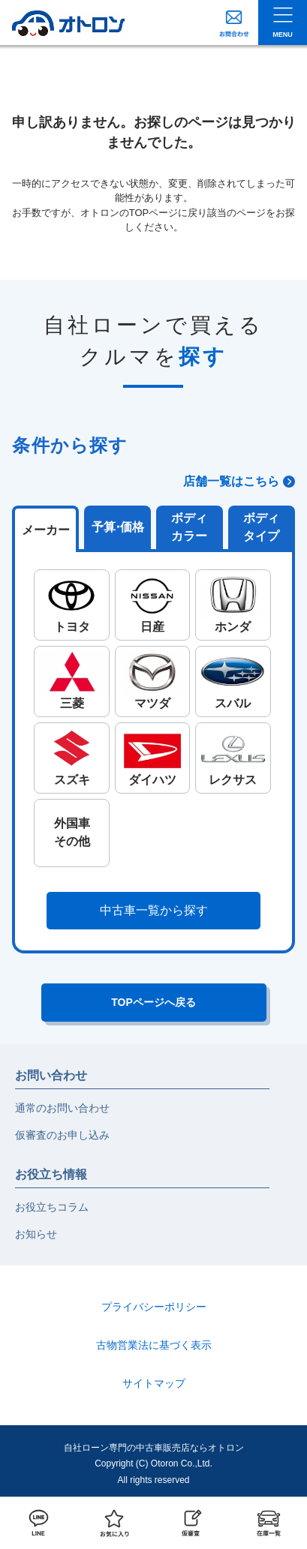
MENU (282, 34)
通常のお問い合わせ (62, 1108)
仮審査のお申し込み (62, 1135)
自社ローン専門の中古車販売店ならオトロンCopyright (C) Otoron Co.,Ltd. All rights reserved (154, 1463)
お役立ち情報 (51, 1174)
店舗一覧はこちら (231, 481)
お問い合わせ (51, 1075)
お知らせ (36, 1234)
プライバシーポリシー (153, 1307)
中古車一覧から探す (154, 910)
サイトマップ (153, 1383)
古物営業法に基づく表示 (154, 1345)
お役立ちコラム (52, 1207)
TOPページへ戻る (153, 1002)
